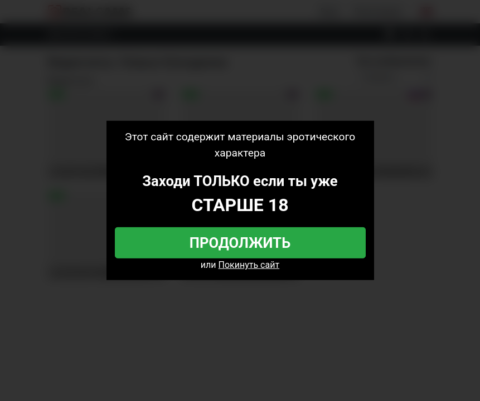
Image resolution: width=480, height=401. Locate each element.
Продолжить (240, 242)
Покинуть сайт (249, 265)
